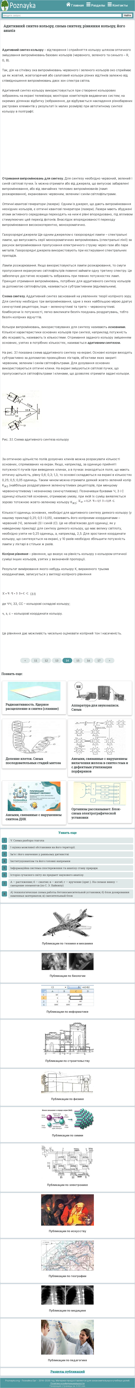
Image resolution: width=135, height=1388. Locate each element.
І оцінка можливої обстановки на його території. (42, 847)
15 (77, 660)
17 (98, 660)
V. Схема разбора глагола (27, 840)
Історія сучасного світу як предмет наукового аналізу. (47, 875)
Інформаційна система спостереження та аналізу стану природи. (54, 868)
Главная (77, 5)
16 (88, 660)
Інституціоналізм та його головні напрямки (40, 861)
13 (56, 660)
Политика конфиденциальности (67, 1383)
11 (35, 660)
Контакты (120, 5)
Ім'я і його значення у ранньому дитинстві (39, 854)
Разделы (98, 5)
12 (46, 660)
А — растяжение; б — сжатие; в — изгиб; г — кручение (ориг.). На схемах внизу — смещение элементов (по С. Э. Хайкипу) (64, 883)
